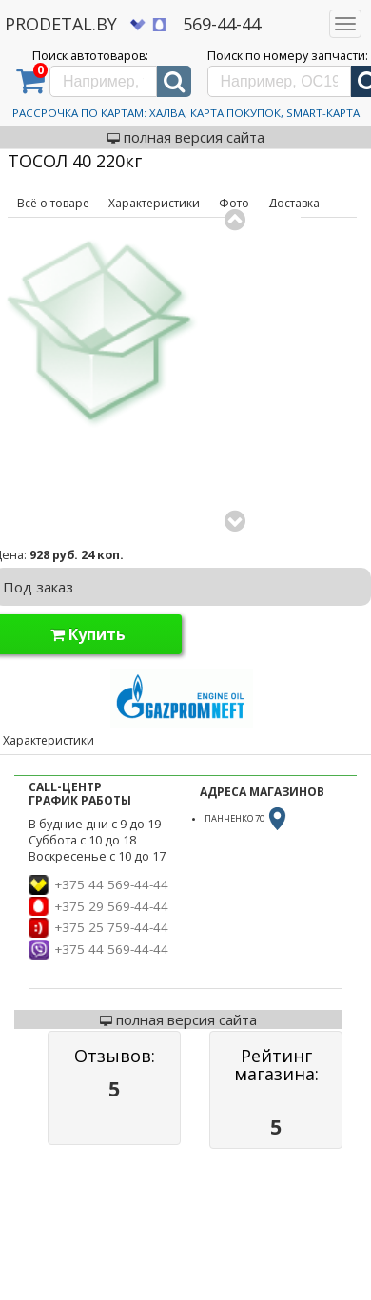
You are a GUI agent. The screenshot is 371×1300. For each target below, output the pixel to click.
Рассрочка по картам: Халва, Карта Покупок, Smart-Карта (186, 113)
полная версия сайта (185, 136)
